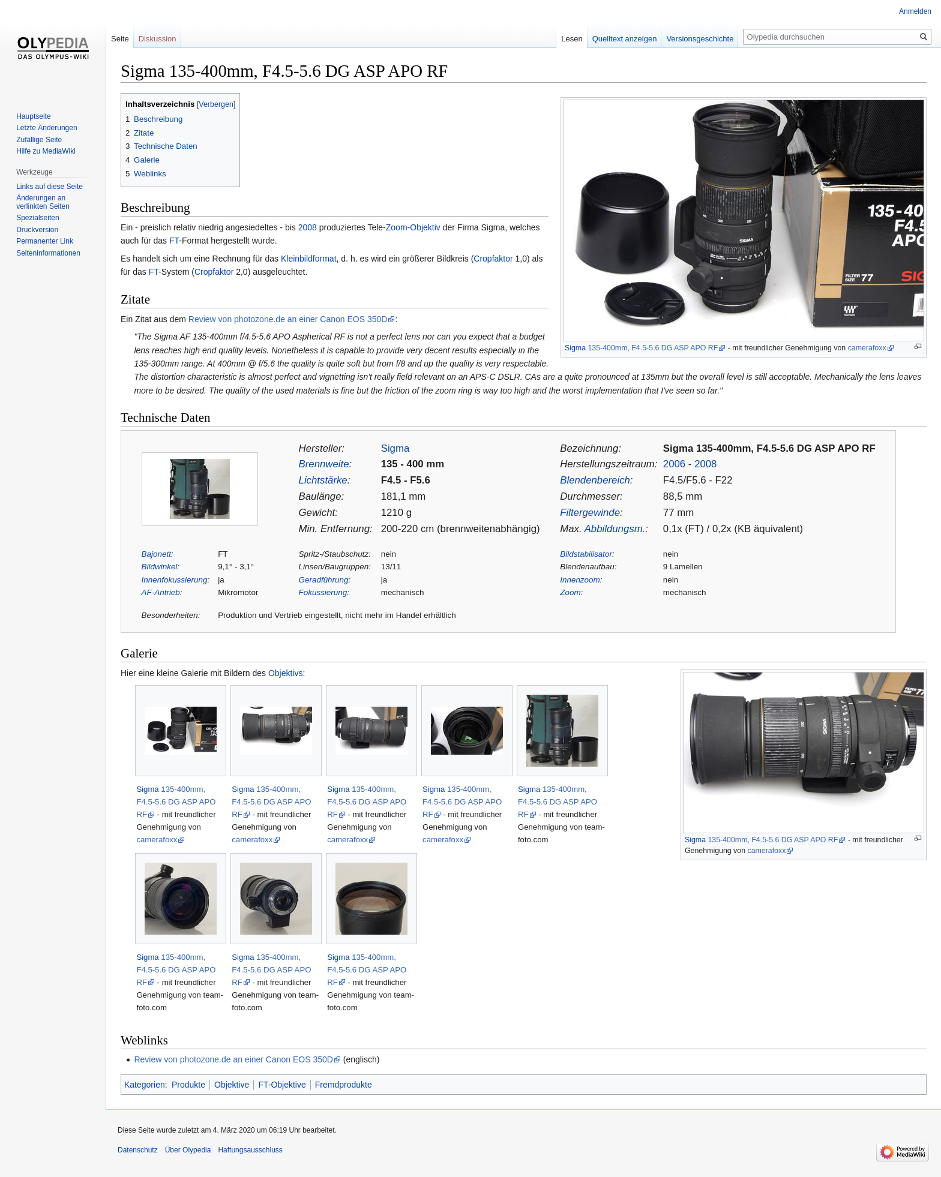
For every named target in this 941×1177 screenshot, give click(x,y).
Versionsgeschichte (699, 38)
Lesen (571, 38)
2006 (674, 464)
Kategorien (144, 1084)
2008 (307, 227)
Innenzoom (580, 579)
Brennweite (324, 464)
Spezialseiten (37, 218)
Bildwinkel (160, 566)
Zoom (396, 227)
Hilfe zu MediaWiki (46, 151)
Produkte (188, 1084)
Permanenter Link (44, 241)
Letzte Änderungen (46, 128)
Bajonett (156, 554)
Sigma (575, 348)
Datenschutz (138, 1150)
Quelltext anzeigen (624, 38)
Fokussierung (323, 592)
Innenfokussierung (175, 579)
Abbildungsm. (615, 529)
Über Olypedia (188, 1150)
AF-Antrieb (161, 592)
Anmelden (915, 11)
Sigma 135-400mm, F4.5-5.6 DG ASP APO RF (769, 448)
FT (174, 240)
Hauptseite (33, 116)
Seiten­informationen (48, 253)
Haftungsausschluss (250, 1150)
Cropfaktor (493, 258)
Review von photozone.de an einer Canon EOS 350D (288, 319)
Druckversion (37, 230)
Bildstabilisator (586, 554)
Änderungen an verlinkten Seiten (43, 202)
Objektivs (285, 673)
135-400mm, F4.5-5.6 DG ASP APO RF (653, 348)
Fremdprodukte (343, 1084)
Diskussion (157, 38)
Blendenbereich (595, 480)
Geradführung (324, 579)
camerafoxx (867, 348)
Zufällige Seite (39, 140)
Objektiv (425, 227)
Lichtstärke (323, 480)
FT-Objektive (281, 1084)
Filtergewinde (590, 512)
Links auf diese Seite (49, 186)
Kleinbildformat (309, 258)
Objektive (231, 1084)
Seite (120, 38)
